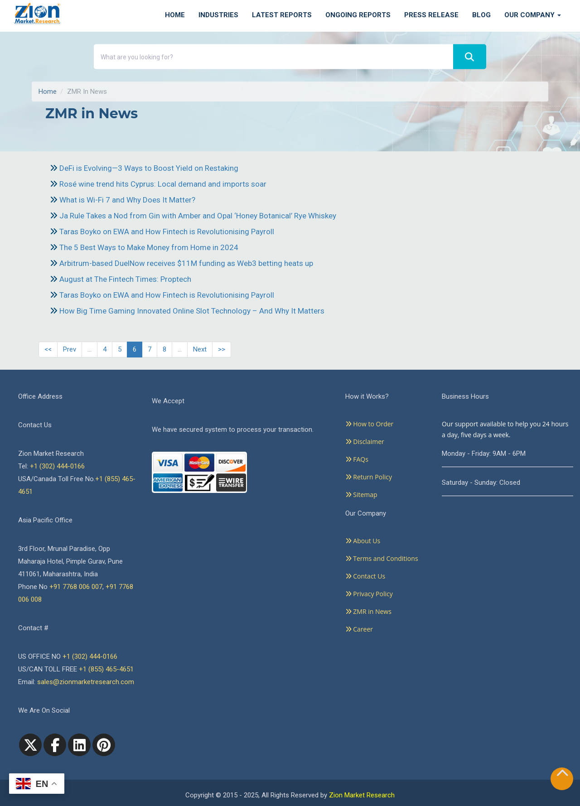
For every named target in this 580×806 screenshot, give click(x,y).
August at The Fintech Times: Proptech (125, 279)
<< (48, 349)
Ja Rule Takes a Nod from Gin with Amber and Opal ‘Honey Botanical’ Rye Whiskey (197, 215)
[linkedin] (79, 745)
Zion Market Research (362, 795)
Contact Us (365, 576)
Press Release (431, 15)
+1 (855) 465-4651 (106, 669)
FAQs (356, 459)
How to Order (369, 424)
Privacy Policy (369, 593)
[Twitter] (30, 745)
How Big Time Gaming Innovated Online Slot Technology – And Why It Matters (191, 310)
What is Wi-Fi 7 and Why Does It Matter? (127, 199)
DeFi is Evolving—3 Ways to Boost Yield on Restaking (148, 168)
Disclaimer (364, 441)
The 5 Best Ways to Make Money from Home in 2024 (148, 247)
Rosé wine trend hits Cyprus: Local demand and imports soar (162, 183)
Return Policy (368, 477)
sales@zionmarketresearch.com (85, 682)
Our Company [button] (532, 15)
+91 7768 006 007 (75, 587)
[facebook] (55, 745)
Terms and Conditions (381, 558)
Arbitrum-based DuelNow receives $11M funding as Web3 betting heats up (186, 263)
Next (200, 349)
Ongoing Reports (358, 15)
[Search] (469, 56)
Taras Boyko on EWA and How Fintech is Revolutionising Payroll (166, 231)
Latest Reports (282, 15)
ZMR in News (368, 611)
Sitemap (361, 494)
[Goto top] (562, 774)
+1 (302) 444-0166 (57, 466)
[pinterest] (103, 745)
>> (221, 349)
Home (175, 15)
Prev (69, 349)
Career (359, 629)
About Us (363, 540)
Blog (481, 15)
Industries (218, 15)
